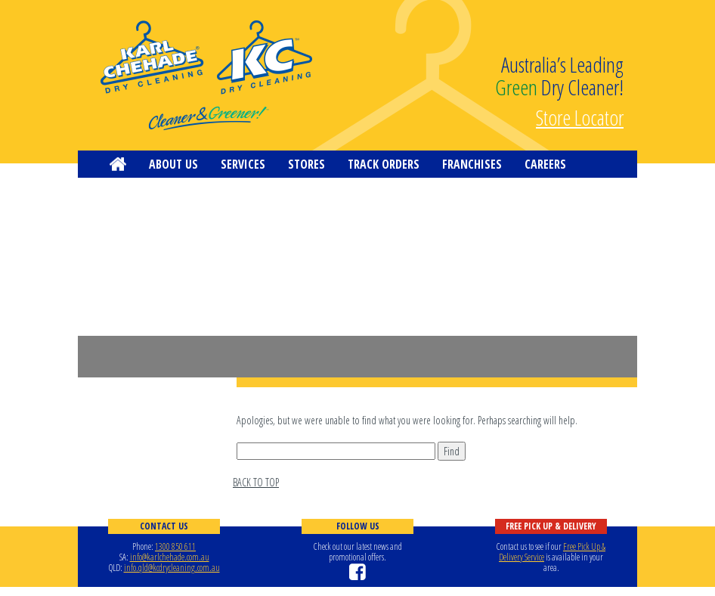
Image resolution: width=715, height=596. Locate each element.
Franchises (472, 164)
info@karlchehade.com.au (169, 557)
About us (173, 164)
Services (243, 164)
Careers (545, 164)
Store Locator (580, 116)
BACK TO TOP (256, 482)
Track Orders (383, 164)
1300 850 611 (175, 546)
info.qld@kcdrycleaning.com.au (172, 567)
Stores (306, 164)
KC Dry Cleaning (206, 75)
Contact (132, 191)
